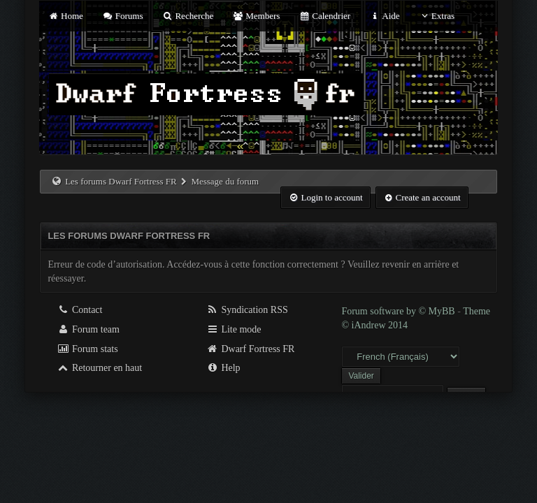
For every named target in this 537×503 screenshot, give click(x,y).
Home (65, 15)
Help (223, 368)
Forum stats (87, 349)
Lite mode (234, 329)
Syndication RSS (247, 310)
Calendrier (325, 15)
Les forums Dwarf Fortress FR (121, 181)
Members (256, 15)
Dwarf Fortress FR (250, 349)
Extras (436, 15)
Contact (79, 310)
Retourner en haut (99, 368)
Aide (384, 15)
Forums (122, 15)
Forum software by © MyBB (399, 311)
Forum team (88, 329)
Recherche (188, 15)
